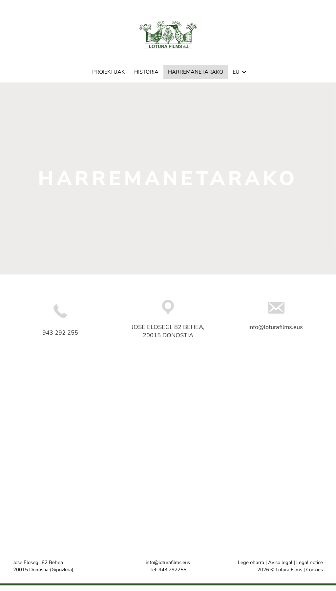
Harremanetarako (195, 78)
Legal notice (309, 568)
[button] (244, 78)
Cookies (314, 575)
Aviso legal (280, 568)
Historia (146, 78)
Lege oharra (251, 568)
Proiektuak (108, 78)
